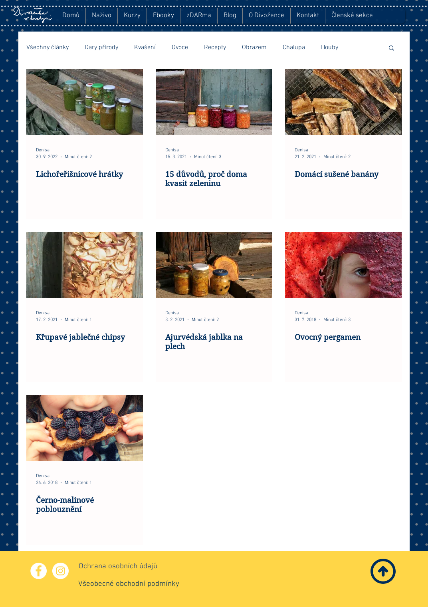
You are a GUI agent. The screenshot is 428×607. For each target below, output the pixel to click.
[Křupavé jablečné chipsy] (84, 265)
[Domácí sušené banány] (343, 102)
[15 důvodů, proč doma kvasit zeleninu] (214, 102)
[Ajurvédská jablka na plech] (214, 265)
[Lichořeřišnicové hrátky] (84, 102)
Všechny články (47, 48)
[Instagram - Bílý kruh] (60, 571)
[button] (391, 48)
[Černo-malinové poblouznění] (84, 428)
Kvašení (145, 48)
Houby (329, 48)
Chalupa (294, 48)
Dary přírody (101, 48)
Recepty (215, 48)
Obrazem (254, 48)
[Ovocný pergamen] (343, 265)
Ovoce (180, 48)
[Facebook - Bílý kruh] (38, 571)
